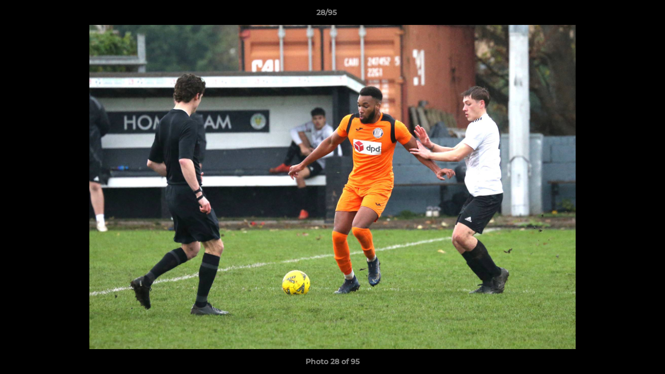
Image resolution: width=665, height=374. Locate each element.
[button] (621, 15)
